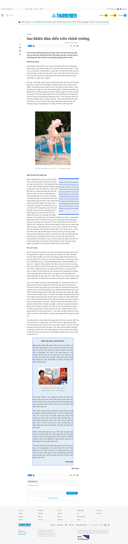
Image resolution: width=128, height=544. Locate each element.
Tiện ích (36, 9)
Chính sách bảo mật (81, 525)
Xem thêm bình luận (52, 498)
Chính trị (23, 22)
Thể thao (79, 22)
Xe (89, 22)
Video (92, 22)
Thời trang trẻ (105, 22)
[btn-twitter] (74, 46)
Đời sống (43, 22)
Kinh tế (38, 22)
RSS (66, 525)
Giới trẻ (54, 22)
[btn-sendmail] (77, 46)
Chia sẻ (30, 45)
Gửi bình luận (72, 493)
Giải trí (74, 22)
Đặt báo (53, 525)
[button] (20, 36)
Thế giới (33, 22)
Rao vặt (99, 513)
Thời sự (28, 22)
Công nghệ (85, 22)
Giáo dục (59, 22)
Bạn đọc (99, 510)
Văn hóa (69, 22)
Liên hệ (41, 9)
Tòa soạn (71, 525)
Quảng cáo (60, 525)
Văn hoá (59, 513)
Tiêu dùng (98, 22)
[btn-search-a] (7, 15)
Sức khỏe (49, 22)
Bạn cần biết (29, 9)
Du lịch (64, 22)
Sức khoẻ (40, 513)
